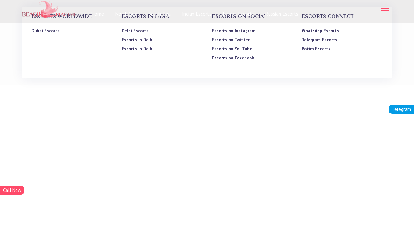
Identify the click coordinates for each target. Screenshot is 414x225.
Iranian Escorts (238, 14)
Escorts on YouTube (232, 49)
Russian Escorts (281, 14)
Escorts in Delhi (137, 39)
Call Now (12, 190)
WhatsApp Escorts (320, 30)
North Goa (126, 14)
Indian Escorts (197, 14)
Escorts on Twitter (231, 39)
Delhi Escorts (135, 30)
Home (97, 14)
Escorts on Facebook (233, 58)
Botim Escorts (316, 49)
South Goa (160, 14)
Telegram (401, 109)
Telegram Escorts (319, 39)
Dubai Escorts (46, 30)
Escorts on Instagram (234, 30)
